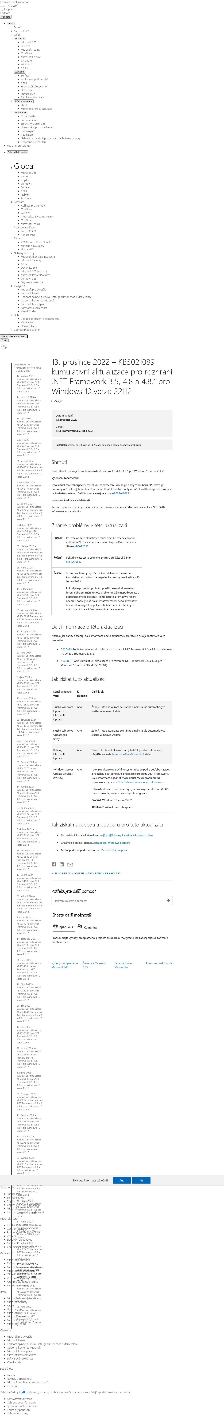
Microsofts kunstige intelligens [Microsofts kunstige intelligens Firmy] (24, 1298)
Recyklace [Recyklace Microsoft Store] (12, 1243)
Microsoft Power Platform (35, 275)
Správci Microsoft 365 (33, 123)
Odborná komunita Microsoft (38, 300)
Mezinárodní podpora (114, 850)
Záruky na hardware (32, 97)
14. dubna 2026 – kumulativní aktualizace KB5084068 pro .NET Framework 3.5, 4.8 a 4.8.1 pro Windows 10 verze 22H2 (29, 405)
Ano (121, 1180)
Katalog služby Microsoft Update (130, 754)
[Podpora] (5, 13)
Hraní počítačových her (34, 86)
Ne (141, 1180)
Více (10, 23)
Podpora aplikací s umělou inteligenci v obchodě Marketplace (56, 296)
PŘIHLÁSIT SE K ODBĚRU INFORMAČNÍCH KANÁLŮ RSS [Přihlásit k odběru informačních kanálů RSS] (87, 873)
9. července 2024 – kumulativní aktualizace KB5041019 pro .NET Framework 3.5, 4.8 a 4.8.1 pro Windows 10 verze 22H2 (29, 748)
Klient (24, 105)
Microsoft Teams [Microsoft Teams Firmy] (16, 1323)
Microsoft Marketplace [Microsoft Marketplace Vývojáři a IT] (19, 1351)
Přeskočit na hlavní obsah (14, 2)
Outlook (25, 46)
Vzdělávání (27, 134)
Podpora (5, 16)
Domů (17, 27)
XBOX (24, 191)
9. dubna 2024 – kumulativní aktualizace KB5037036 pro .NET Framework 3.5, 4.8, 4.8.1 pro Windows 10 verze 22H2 (29, 837)
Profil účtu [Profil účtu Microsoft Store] (13, 1225)
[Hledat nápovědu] (45, 336)
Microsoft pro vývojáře (33, 289)
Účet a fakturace (23, 101)
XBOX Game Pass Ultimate (36, 242)
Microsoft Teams (30, 49)
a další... (25, 68)
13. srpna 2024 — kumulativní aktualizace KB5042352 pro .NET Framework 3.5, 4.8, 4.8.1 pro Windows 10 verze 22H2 (29, 706)
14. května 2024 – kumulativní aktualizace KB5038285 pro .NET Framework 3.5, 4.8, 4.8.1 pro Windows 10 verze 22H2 (29, 794)
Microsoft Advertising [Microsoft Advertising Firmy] (19, 1316)
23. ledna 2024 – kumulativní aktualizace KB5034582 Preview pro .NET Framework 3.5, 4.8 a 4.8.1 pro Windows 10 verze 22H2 (30, 904)
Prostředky (20, 112)
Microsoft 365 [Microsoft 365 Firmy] (14, 1312)
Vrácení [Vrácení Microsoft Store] (11, 1236)
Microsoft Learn (30, 293)
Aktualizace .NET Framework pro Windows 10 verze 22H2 (27, 367)
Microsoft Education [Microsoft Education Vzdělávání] (18, 1259)
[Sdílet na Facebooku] (54, 863)
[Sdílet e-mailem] (68, 863)
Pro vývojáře (28, 131)
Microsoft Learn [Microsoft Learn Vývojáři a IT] (16, 1340)
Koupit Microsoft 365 (19, 145)
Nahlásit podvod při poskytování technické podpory (50, 138)
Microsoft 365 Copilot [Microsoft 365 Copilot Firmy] (19, 1320)
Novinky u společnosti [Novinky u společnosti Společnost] (19, 1378)
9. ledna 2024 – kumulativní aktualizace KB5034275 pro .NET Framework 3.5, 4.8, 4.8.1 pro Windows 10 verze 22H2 (29, 925)
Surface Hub (28, 93)
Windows (26, 64)
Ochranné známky (17, 1413)
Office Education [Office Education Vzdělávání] (16, 1274)
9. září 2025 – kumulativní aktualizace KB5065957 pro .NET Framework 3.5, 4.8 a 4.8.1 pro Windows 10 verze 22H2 (29, 447)
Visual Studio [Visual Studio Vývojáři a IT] (14, 1362)
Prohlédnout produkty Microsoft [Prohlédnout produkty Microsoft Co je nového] (25, 1212)
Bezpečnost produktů (33, 142)
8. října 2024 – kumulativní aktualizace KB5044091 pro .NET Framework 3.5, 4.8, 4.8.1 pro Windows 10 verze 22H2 (29, 685)
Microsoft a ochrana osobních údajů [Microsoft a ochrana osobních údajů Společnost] (28, 1382)
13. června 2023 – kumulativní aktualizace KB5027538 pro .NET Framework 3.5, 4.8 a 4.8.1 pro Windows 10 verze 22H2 (29, 1144)
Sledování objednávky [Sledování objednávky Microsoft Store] (19, 1239)
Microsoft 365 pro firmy (34, 271)
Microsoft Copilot (31, 57)
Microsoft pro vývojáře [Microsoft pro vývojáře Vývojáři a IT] (19, 1336)
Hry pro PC (27, 249)
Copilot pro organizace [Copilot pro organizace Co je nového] (20, 1201)
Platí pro (58, 401)
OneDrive (26, 53)
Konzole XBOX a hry (32, 245)
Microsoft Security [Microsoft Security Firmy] (17, 1302)
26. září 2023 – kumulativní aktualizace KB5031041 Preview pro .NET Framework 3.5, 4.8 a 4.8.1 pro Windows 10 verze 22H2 (30, 1013)
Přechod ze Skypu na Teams (37, 216)
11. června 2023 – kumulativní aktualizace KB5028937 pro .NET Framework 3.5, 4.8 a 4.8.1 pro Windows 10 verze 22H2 (29, 1123)
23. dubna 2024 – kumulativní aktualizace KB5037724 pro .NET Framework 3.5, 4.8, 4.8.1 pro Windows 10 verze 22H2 (29, 815)
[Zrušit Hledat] (4, 340)
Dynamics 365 (29, 267)
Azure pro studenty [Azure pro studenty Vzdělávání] (18, 1285)
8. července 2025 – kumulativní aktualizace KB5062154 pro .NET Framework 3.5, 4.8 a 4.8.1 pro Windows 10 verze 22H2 (29, 490)
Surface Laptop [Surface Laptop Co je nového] (15, 1197)
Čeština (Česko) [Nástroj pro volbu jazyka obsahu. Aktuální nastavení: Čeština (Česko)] (9, 1392)
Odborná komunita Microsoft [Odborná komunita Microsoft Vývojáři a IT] (24, 1347)
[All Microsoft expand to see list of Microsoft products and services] (1, 6)
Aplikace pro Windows (34, 205)
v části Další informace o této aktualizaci (139, 782)
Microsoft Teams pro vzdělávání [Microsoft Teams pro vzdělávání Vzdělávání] (25, 1267)
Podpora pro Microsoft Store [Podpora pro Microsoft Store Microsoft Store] (23, 1232)
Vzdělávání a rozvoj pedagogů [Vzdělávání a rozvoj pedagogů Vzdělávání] (24, 1278)
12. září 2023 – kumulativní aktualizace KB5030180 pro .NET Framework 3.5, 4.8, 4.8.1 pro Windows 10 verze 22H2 (29, 1034)
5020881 (66, 661)
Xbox (24, 82)
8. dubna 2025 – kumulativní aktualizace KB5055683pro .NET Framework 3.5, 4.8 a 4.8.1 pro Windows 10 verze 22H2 (29, 532)
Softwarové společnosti (34, 307)
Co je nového (28, 116)
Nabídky (25, 194)
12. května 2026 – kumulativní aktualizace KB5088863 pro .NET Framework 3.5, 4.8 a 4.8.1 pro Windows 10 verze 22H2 (29, 383)
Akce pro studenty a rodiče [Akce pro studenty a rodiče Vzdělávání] (22, 1281)
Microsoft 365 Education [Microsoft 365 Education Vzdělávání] (21, 1270)
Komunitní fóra (29, 120)
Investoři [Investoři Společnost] (12, 1386)
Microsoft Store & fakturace (36, 108)
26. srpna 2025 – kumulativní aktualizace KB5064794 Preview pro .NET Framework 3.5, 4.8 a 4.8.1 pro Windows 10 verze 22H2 (30, 468)
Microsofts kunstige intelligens (38, 256)
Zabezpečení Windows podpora (111, 842)
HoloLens (26, 90)
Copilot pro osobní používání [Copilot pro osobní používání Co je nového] (23, 1205)
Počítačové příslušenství (34, 79)
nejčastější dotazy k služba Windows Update (126, 835)
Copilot (25, 180)
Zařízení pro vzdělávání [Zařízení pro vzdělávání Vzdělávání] (20, 1263)
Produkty (20, 38)
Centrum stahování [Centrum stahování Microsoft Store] (18, 1228)
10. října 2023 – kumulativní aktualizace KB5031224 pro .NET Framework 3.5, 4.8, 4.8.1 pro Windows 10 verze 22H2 (29, 992)
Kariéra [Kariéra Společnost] (11, 1375)
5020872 (66, 649)
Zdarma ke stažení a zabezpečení (40, 318)
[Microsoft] (12, 5)
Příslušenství (28, 234)
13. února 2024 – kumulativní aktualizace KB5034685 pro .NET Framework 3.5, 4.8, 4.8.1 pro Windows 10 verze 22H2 (29, 882)
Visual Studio (28, 311)
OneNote (26, 60)
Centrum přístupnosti (159, 963)
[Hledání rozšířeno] (15, 336)
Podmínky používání (18, 1409)
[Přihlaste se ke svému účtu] (4, 346)
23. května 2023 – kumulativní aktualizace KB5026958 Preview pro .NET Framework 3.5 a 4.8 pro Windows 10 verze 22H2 (30, 1165)
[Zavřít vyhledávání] (4, 6)
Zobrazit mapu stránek (27, 329)
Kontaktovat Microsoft (19, 1399)
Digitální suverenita (32, 282)
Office (17, 34)
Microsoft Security (31, 260)
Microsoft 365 (21, 31)
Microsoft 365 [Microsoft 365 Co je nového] (14, 1208)
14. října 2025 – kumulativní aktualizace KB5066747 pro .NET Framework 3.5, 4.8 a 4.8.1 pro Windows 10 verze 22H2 (29, 426)
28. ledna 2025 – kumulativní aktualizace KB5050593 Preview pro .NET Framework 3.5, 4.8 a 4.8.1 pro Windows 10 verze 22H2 (30, 575)
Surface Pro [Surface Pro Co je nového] (13, 1194)
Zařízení (19, 71)
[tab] (64, 926)
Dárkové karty (29, 326)
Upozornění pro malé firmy (36, 127)
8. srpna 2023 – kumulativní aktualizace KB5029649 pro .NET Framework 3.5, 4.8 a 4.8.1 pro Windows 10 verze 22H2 (29, 1080)
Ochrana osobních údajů (21, 1402)
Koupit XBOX (28, 231)
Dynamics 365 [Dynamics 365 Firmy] (15, 1309)
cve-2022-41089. (119, 493)
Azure (24, 176)
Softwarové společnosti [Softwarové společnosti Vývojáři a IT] (20, 1358)
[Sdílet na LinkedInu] (60, 863)
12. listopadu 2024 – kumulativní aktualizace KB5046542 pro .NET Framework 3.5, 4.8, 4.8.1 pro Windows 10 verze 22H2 (29, 639)
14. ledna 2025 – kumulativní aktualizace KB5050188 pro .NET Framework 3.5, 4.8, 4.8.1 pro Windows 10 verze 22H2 (29, 596)
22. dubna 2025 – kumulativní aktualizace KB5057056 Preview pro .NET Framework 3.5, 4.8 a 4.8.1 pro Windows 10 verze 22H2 (30, 511)
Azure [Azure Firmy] (10, 1305)
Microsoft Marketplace (33, 304)
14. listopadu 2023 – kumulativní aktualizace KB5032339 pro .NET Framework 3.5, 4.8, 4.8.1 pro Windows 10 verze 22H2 (29, 946)
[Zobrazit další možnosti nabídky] (1, 10)
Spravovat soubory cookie (22, 1406)
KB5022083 (82, 546)
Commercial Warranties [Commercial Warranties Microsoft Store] (20, 1247)
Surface (25, 75)
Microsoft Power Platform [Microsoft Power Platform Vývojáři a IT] (21, 1355)
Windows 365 (28, 278)
